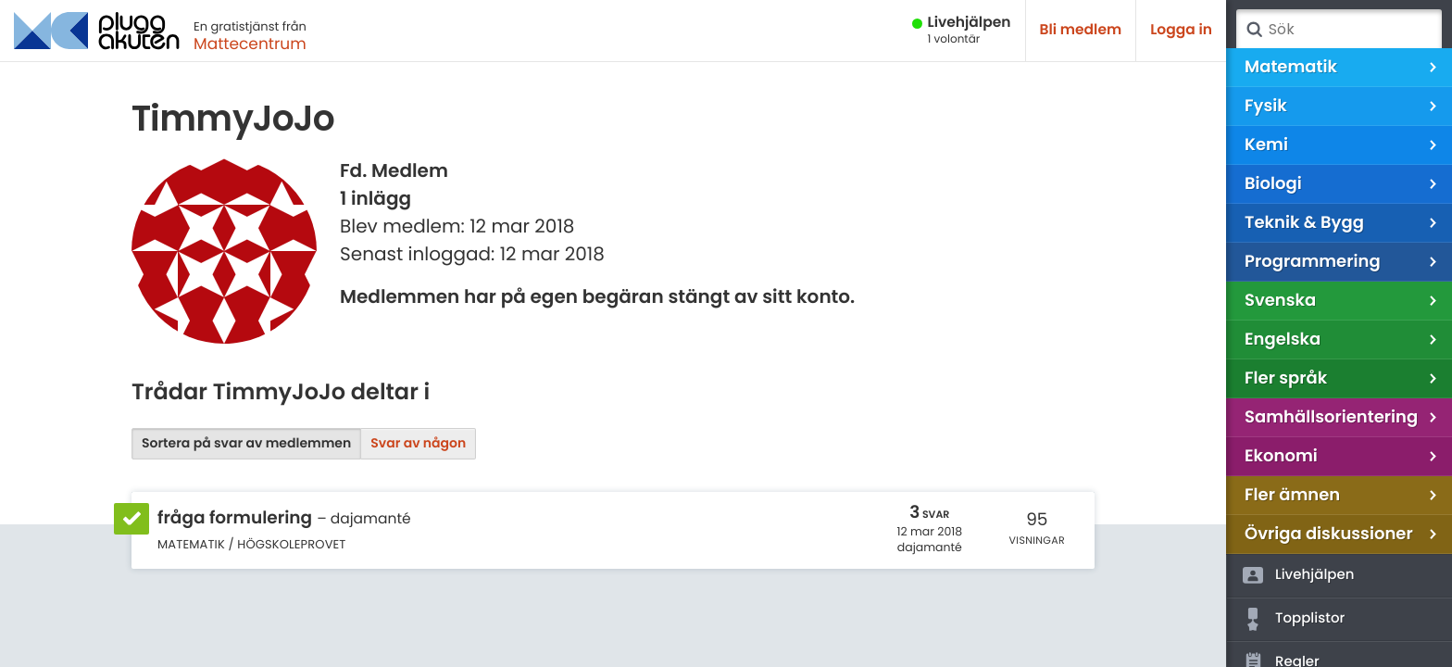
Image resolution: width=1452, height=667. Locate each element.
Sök (1254, 29)
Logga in (1181, 30)
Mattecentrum (250, 43)
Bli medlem (1081, 30)
